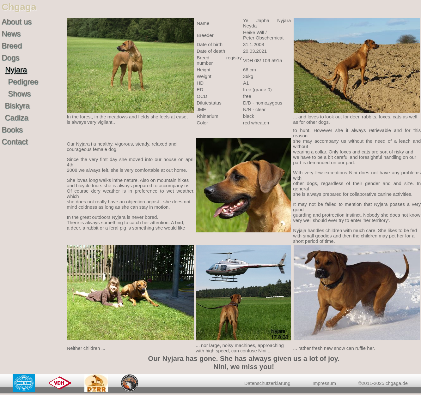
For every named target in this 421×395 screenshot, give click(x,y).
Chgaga (19, 7)
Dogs (10, 57)
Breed (12, 45)
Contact (15, 141)
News (11, 33)
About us (17, 21)
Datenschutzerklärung (267, 383)
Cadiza (16, 117)
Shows (19, 93)
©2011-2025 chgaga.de (383, 383)
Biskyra (17, 105)
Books (12, 129)
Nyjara (16, 69)
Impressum (324, 383)
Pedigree (23, 81)
